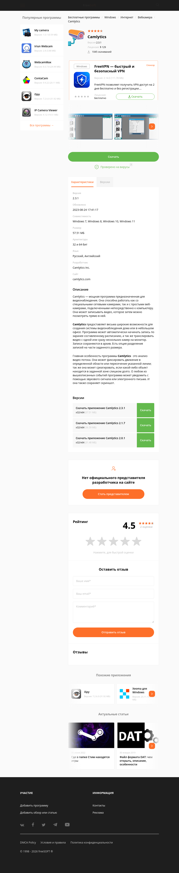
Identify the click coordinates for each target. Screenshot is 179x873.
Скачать (113, 157)
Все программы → (42, 125)
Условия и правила (53, 842)
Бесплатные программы (84, 17)
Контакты (99, 805)
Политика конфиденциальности (91, 842)
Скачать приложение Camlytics (100, 408)
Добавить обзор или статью (38, 812)
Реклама (98, 812)
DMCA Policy (28, 842)
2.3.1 (94, 42)
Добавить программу (34, 805)
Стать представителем (113, 494)
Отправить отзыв (113, 632)
